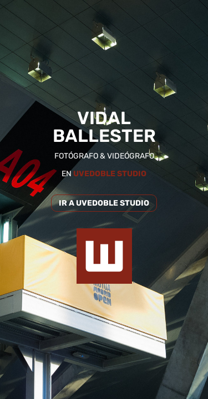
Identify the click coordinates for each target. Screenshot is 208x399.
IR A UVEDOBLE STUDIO (104, 203)
